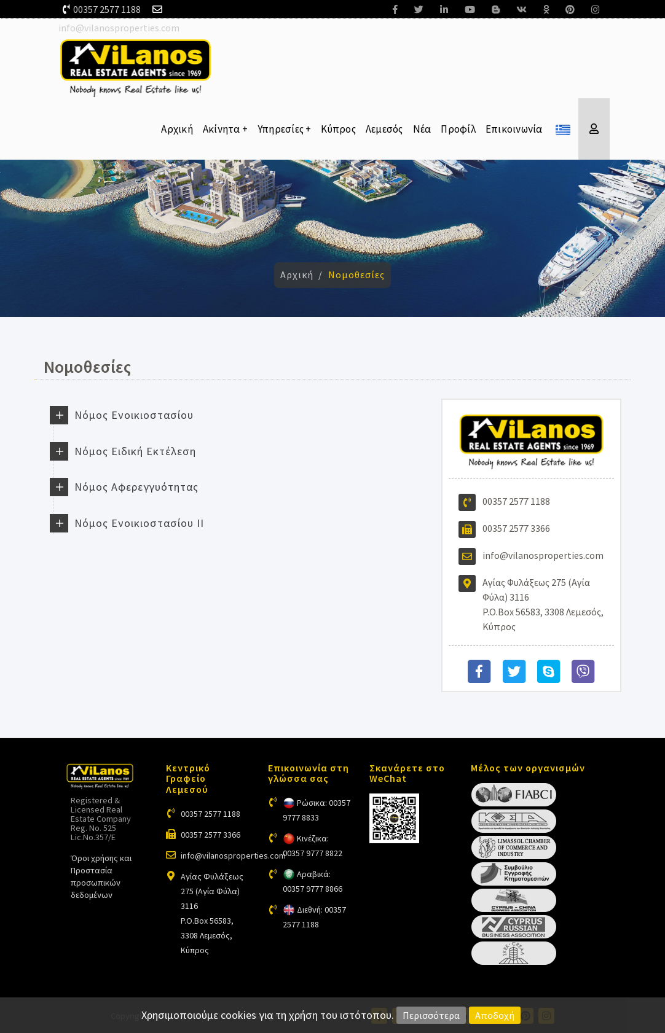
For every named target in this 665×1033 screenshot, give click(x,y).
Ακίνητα (225, 129)
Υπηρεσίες (285, 129)
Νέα (422, 129)
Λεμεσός (384, 129)
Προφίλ (458, 129)
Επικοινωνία (514, 129)
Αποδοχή (494, 1015)
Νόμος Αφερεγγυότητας (136, 487)
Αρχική (177, 129)
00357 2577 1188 (107, 9)
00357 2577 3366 (516, 528)
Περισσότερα (431, 1015)
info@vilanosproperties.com (118, 27)
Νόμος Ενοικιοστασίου (134, 415)
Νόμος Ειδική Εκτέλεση (135, 451)
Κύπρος (338, 129)
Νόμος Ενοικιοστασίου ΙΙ (139, 523)
